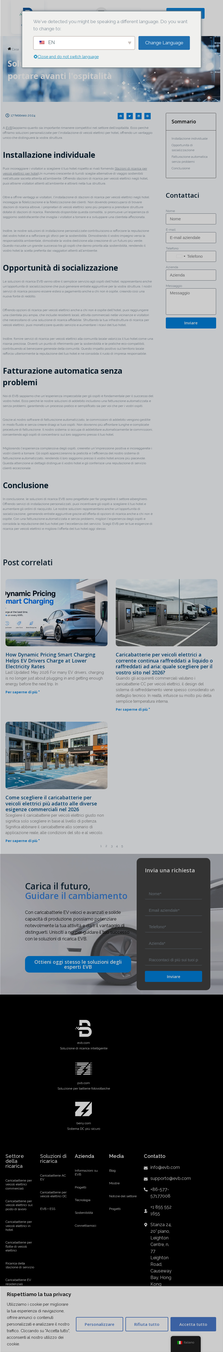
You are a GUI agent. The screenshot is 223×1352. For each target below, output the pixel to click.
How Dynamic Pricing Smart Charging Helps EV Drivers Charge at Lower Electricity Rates (50, 660)
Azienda (172, 267)
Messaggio (174, 286)
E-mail (170, 230)
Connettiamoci (85, 1226)
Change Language (164, 42)
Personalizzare (99, 1324)
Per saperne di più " (22, 692)
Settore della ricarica (14, 1161)
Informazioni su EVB (86, 1172)
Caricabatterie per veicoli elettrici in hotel (18, 1226)
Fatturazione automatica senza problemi (190, 159)
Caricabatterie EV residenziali (18, 1282)
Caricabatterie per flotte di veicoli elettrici (18, 1246)
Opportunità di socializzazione (183, 147)
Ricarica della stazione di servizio (19, 1265)
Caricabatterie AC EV (53, 1177)
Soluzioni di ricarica (53, 1158)
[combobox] (180, 256)
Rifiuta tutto (146, 1324)
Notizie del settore (123, 1196)
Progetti (80, 1187)
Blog (112, 1170)
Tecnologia (82, 1200)
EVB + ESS (47, 1209)
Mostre (114, 1183)
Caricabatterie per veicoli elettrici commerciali (18, 1184)
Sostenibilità (84, 1213)
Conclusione (181, 168)
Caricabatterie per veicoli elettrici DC (53, 1194)
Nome (170, 211)
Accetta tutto (193, 1324)
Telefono (172, 248)
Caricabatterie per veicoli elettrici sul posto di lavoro (18, 1205)
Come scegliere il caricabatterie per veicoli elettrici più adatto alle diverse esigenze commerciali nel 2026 (51, 803)
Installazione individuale (190, 138)
